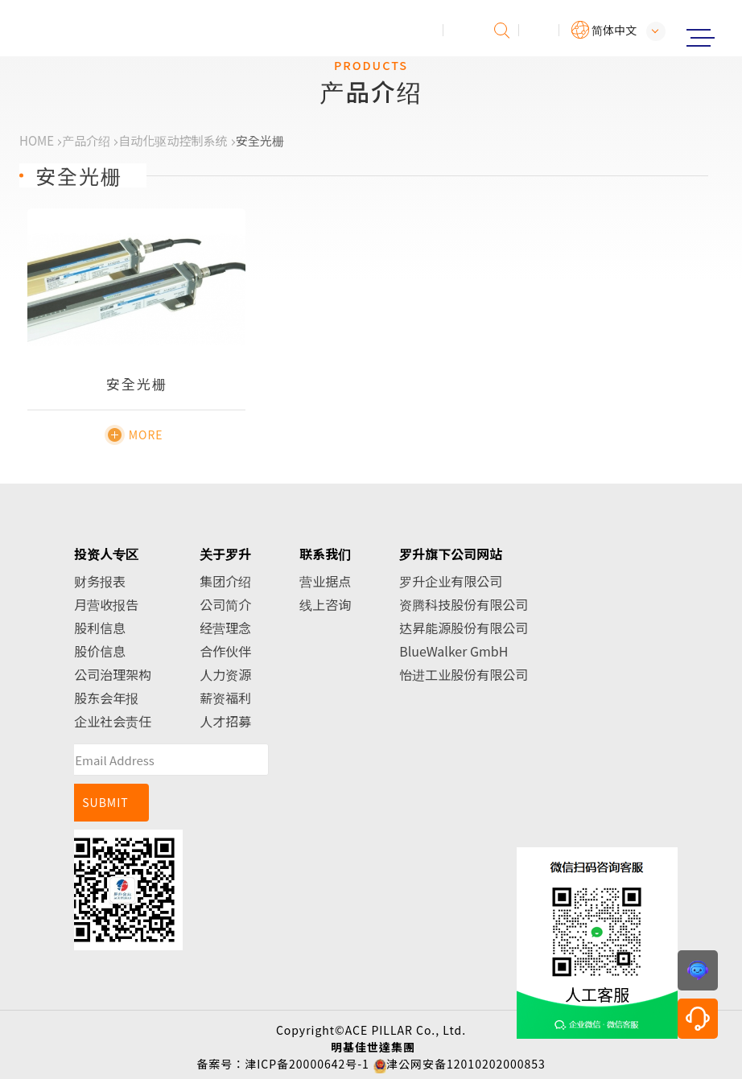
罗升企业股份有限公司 (78, 29)
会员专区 (539, 30)
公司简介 (225, 604)
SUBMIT (105, 802)
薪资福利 (225, 697)
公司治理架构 (112, 674)
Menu (700, 38)
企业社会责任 (112, 721)
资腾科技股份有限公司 (463, 604)
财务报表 (100, 581)
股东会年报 (106, 697)
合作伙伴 (225, 651)
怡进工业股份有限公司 (463, 674)
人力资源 (225, 674)
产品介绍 (86, 140)
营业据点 (325, 581)
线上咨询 (325, 604)
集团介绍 (225, 581)
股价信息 (100, 651)
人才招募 (225, 721)
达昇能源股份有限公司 (463, 627)
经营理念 (225, 627)
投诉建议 (464, 30)
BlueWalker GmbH (453, 651)
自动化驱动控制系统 (172, 140)
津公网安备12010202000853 (466, 1064)
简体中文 (614, 30)
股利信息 (100, 627)
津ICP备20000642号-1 (307, 1064)
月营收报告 (106, 604)
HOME (36, 140)
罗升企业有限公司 (450, 581)
